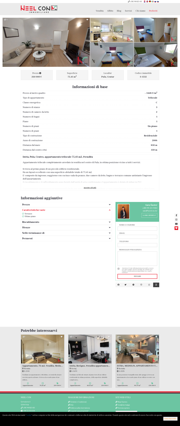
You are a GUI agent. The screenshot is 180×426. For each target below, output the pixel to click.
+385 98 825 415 (135, 1)
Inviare (137, 276)
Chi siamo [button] (140, 10)
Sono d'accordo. (170, 419)
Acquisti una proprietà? (79, 411)
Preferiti (153, 10)
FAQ (71, 405)
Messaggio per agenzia (130, 250)
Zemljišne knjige (124, 405)
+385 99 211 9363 (149, 208)
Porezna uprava (123, 408)
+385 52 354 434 (28, 411)
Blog (119, 10)
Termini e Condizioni (78, 402)
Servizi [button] (128, 10)
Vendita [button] (99, 10)
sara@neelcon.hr (150, 211)
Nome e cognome (127, 225)
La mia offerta (149, 215)
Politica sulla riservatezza (80, 408)
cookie (28, 415)
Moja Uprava (122, 402)
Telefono (124, 241)
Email (122, 233)
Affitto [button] (110, 10)
